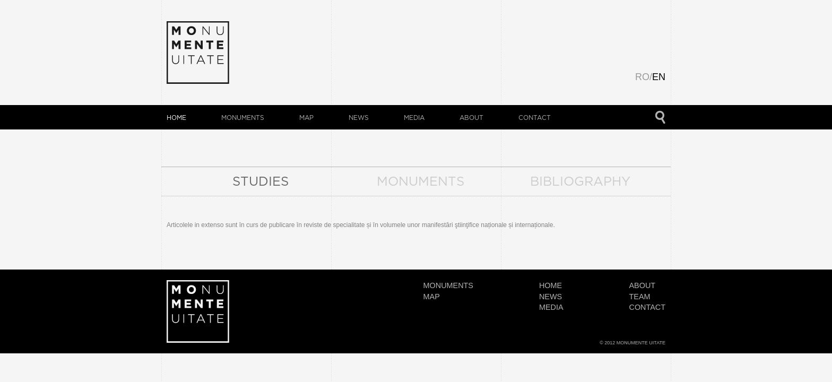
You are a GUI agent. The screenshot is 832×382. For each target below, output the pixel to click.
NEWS (359, 117)
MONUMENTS (420, 181)
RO (642, 77)
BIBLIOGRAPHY (580, 181)
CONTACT (534, 117)
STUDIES (260, 181)
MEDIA (414, 117)
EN (658, 77)
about (471, 117)
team (640, 296)
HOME (176, 117)
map (306, 117)
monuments (242, 117)
